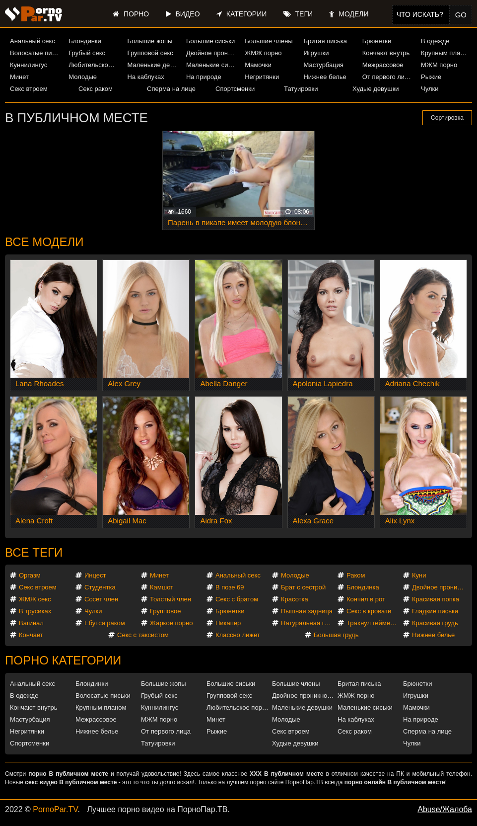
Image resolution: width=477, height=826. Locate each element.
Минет (19, 77)
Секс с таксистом (143, 635)
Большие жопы (150, 41)
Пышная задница (307, 611)
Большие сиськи (210, 41)
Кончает (31, 635)
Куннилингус (28, 65)
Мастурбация (323, 65)
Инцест (95, 575)
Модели (348, 14)
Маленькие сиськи (211, 65)
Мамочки (258, 65)
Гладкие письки (435, 611)
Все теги (34, 552)
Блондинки (84, 41)
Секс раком (95, 88)
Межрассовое (383, 65)
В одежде (435, 41)
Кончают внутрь (386, 53)
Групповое (165, 611)
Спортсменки (235, 88)
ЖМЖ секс (35, 599)
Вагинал (31, 623)
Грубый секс (86, 53)
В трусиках (35, 611)
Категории (241, 14)
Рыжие (431, 77)
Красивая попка (435, 599)
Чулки (429, 88)
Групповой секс (150, 53)
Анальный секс (32, 41)
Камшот (161, 587)
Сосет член (101, 599)
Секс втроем (29, 88)
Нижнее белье (324, 77)
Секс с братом (236, 599)
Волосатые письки (35, 53)
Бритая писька (325, 41)
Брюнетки (376, 41)
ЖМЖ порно (263, 53)
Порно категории (63, 660)
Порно (131, 14)
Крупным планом (446, 53)
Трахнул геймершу (374, 623)
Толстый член (170, 599)
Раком (355, 575)
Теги (298, 14)
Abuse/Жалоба (444, 809)
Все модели (44, 241)
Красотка (294, 599)
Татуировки (301, 88)
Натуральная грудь (308, 623)
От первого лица (387, 77)
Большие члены (268, 41)
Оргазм (30, 575)
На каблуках (146, 77)
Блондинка (362, 587)
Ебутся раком (104, 623)
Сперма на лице (171, 88)
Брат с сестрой (303, 587)
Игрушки (316, 53)
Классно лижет (237, 635)
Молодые (82, 77)
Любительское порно (94, 65)
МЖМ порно (439, 65)
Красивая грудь (435, 623)
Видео (183, 14)
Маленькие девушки (153, 65)
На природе (203, 77)
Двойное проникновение (211, 53)
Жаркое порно (171, 623)
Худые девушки (375, 88)
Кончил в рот (365, 599)
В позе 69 (229, 587)
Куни (419, 575)
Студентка (100, 587)
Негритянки (262, 77)
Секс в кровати (368, 611)
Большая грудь (336, 635)
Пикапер (228, 623)
